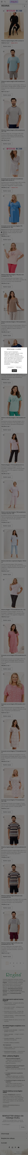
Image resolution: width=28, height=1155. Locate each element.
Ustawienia (11, 367)
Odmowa (18, 367)
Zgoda (14, 370)
